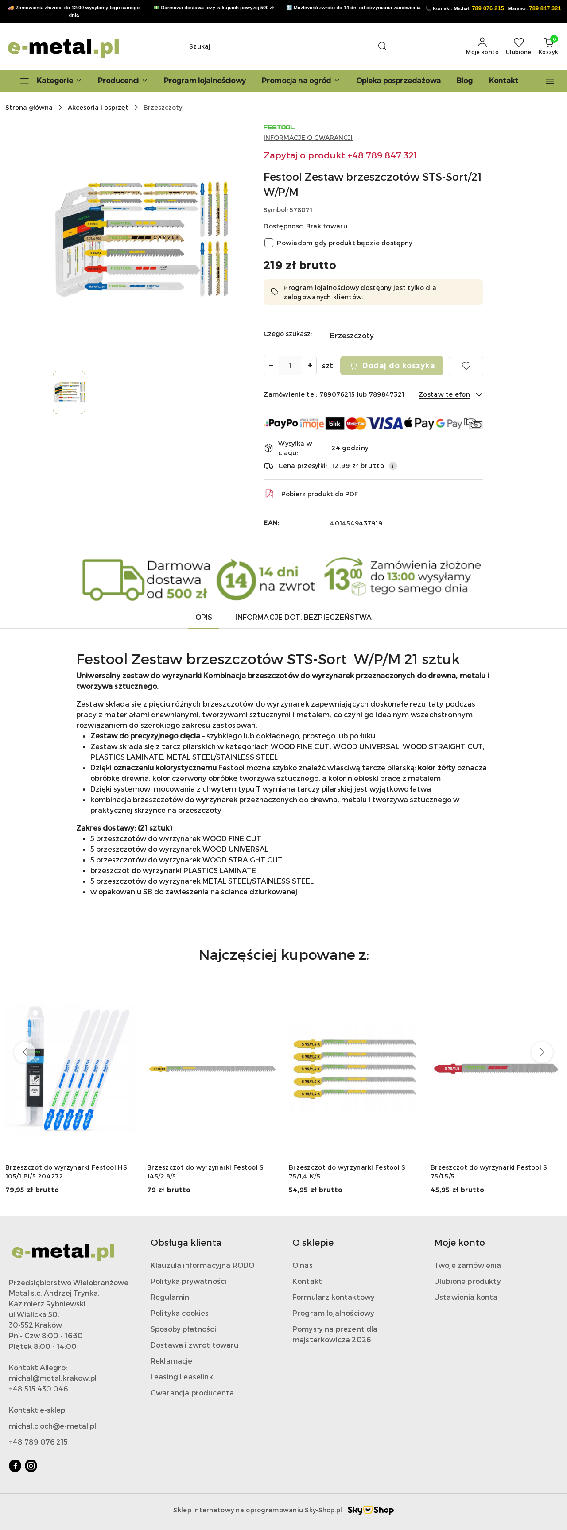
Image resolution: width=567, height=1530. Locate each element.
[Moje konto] (482, 46)
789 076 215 (488, 8)
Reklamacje (172, 1360)
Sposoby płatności (183, 1329)
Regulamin (170, 1297)
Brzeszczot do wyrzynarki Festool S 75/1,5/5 (489, 1171)
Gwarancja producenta (192, 1392)
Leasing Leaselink (182, 1376)
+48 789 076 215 (38, 1441)
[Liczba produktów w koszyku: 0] (548, 46)
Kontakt (307, 1281)
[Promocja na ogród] (301, 81)
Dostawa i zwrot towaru (195, 1345)
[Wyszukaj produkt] (287, 46)
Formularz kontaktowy (333, 1297)
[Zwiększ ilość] (309, 365)
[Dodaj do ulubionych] (466, 365)
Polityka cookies (180, 1313)
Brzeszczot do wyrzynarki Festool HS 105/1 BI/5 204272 (66, 1171)
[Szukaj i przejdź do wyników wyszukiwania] (382, 46)
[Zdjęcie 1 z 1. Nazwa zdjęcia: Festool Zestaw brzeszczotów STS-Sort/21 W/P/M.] (69, 392)
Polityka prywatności (188, 1281)
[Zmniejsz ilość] (270, 365)
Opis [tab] (204, 617)
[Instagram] (31, 1466)
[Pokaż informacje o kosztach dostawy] (393, 466)
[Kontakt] (503, 81)
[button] (122, 81)
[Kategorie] (47, 81)
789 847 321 (545, 8)
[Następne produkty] (542, 1052)
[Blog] (465, 81)
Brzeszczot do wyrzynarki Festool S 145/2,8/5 (205, 1171)
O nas (302, 1265)
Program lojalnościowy (333, 1313)
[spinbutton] (290, 365)
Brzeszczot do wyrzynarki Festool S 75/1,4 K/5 (347, 1171)
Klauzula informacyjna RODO (202, 1265)
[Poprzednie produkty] (25, 1052)
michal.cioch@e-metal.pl (52, 1426)
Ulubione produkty (467, 1281)
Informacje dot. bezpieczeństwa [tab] (303, 617)
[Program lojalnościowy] (204, 81)
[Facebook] (15, 1466)
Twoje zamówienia (467, 1265)
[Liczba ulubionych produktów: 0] (518, 46)
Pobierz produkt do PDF (311, 494)
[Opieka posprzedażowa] (398, 81)
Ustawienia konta (466, 1297)
